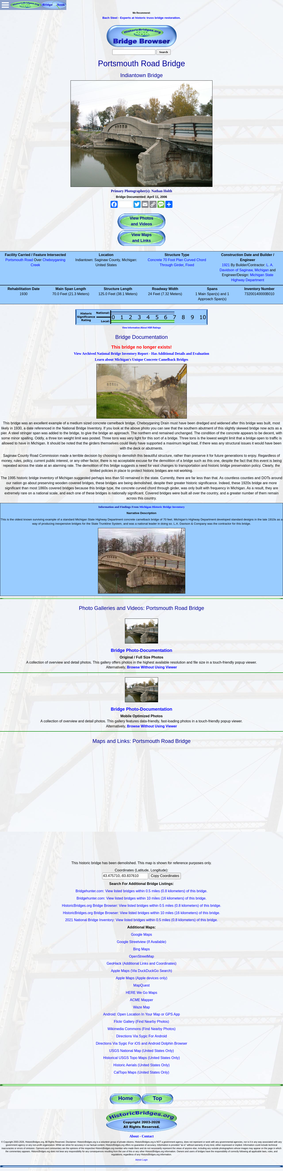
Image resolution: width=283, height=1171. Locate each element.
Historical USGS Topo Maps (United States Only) (141, 1058)
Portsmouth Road (19, 260)
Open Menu (5, 5)
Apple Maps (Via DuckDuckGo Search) (141, 971)
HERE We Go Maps (141, 992)
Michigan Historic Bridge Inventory (162, 507)
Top (157, 1098)
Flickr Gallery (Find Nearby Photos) (141, 1021)
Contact (148, 1136)
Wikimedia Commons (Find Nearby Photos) (141, 1029)
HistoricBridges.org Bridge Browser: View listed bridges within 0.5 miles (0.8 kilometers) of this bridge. (141, 905)
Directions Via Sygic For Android (141, 1036)
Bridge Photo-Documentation (141, 650)
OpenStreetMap (141, 956)
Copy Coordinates (165, 876)
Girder (179, 265)
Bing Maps (141, 949)
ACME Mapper (141, 1000)
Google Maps (141, 934)
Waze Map (141, 1007)
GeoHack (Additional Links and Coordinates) (141, 963)
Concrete (155, 260)
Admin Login (141, 1160)
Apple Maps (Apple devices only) (141, 978)
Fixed (189, 265)
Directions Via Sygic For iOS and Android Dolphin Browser (141, 1043)
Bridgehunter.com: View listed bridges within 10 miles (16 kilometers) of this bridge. (141, 898)
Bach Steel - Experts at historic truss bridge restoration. (141, 17)
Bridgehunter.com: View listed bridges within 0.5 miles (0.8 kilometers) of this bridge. (141, 891)
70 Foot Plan (173, 260)
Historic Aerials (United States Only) (141, 1065)
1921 (226, 265)
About (134, 1136)
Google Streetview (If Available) (141, 942)
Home (125, 1098)
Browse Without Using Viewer (152, 667)
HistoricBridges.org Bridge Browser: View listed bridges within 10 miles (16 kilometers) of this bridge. (141, 913)
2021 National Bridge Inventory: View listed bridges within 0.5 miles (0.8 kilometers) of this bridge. (141, 920)
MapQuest (141, 985)
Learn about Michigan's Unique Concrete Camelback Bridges (141, 359)
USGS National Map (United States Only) (141, 1051)
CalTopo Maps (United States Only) (141, 1072)
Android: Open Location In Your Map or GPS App (141, 1014)
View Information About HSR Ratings (141, 327)
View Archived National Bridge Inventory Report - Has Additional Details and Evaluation (141, 353)
